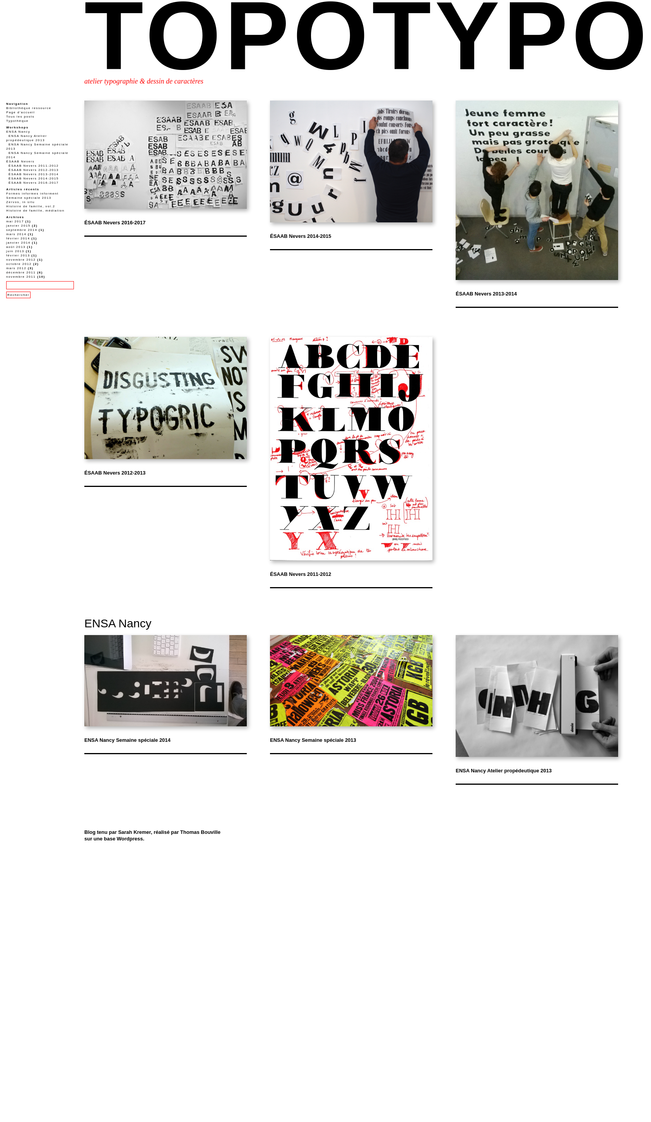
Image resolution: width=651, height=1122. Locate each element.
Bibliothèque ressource (28, 108)
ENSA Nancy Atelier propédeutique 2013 (504, 771)
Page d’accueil (20, 112)
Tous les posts (20, 116)
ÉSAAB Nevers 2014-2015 (300, 236)
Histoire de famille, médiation (35, 210)
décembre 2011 (21, 272)
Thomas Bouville (200, 832)
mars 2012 (16, 268)
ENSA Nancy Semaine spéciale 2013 (313, 740)
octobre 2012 (19, 264)
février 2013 (18, 255)
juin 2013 (15, 251)
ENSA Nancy (117, 623)
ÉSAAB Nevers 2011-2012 (300, 574)
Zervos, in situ (20, 202)
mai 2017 (15, 221)
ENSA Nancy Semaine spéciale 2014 (127, 740)
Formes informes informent (32, 193)
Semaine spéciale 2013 (28, 198)
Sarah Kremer (134, 832)
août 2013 (16, 247)
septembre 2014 (21, 230)
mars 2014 (16, 234)
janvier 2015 (18, 225)
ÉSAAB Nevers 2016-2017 (114, 222)
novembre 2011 (21, 276)
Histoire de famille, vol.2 (30, 206)
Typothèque (17, 121)
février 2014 (18, 238)
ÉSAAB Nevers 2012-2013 (114, 473)
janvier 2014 (18, 242)
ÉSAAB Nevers (20, 161)
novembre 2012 (21, 259)
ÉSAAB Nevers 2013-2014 (486, 294)
